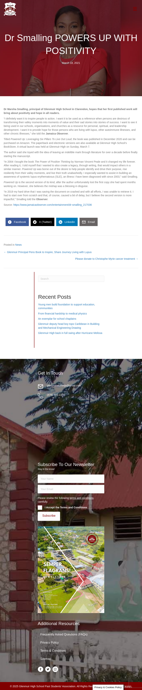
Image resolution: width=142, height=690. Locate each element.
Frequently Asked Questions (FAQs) (63, 634)
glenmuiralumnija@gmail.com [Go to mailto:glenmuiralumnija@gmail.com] (64, 385)
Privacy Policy (49, 642)
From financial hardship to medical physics (62, 313)
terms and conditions (82, 498)
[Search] (71, 279)
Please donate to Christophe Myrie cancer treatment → (106, 258)
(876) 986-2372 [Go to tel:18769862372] (56, 394)
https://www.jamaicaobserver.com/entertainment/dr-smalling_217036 (52, 204)
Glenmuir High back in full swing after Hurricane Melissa (70, 332)
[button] (49, 516)
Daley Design (123, 686)
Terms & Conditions (53, 650)
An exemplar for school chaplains (57, 318)
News (18, 244)
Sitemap (45, 658)
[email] (71, 489)
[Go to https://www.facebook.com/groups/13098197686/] (40, 670)
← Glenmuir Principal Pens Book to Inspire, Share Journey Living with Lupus (48, 252)
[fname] (71, 478)
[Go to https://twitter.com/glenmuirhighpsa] (48, 670)
